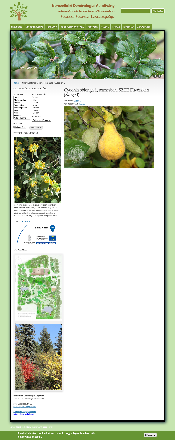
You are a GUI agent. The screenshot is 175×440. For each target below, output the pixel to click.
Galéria (105, 27)
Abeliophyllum (22, 100)
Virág (36, 105)
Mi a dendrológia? (34, 27)
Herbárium (52, 27)
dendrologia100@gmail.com (24, 407)
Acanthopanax (22, 108)
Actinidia (22, 115)
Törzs (36, 97)
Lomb (36, 103)
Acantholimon (22, 105)
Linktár (116, 27)
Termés (82, 104)
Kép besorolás (39, 94)
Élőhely (36, 113)
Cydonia (77, 101)
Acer (22, 113)
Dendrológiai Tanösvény (72, 27)
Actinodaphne (22, 118)
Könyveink (93, 27)
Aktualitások (143, 27)
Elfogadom (150, 435)
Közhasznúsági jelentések (24, 412)
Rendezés (36, 117)
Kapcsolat (128, 27)
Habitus (36, 110)
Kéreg (36, 100)
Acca (22, 110)
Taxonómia (18, 94)
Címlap (16, 83)
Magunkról (16, 27)
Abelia (22, 97)
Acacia (22, 103)
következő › (26, 221)
